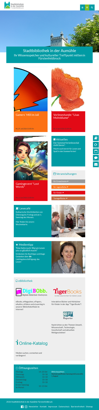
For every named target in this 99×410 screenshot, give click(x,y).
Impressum (52, 406)
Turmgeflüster (60, 198)
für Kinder (58, 192)
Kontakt (43, 406)
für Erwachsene (60, 181)
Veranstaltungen (66, 173)
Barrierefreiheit (78, 406)
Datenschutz (64, 406)
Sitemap (89, 406)
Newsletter (33, 406)
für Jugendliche (60, 187)
